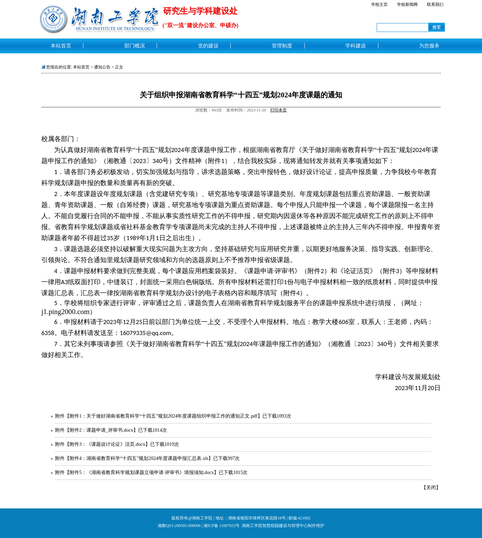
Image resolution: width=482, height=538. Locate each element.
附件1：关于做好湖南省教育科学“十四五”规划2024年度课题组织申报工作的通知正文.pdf (164, 416)
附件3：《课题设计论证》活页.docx (107, 444)
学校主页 (379, 4)
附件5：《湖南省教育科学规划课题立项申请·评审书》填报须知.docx (142, 472)
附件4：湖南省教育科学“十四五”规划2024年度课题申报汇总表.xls (139, 458)
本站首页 (81, 67)
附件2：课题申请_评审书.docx (101, 430)
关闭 (431, 487)
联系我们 (435, 4)
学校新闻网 (407, 4)
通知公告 (102, 67)
